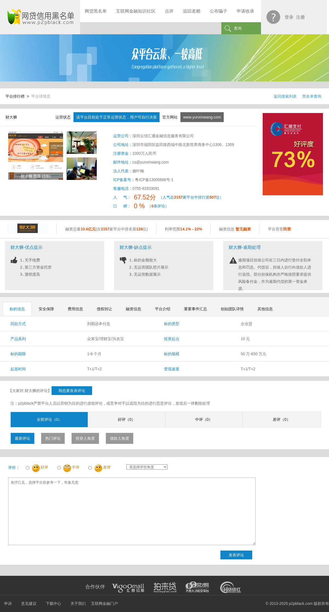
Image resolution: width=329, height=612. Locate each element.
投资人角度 (85, 438)
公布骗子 (218, 11)
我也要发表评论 (71, 390)
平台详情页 (40, 96)
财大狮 (11, 117)
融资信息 (133, 309)
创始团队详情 (232, 309)
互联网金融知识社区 (135, 11)
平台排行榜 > (18, 96)
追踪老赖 (191, 11)
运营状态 (63, 117)
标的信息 (17, 309)
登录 (289, 17)
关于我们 (78, 603)
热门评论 (53, 438)
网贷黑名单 (96, 11)
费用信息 (75, 309)
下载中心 (53, 603)
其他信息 (265, 309)
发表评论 (236, 555)
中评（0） (204, 419)
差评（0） (281, 419)
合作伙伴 (95, 587)
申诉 (8, 603)
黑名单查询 (311, 96)
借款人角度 (119, 438)
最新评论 (22, 438)
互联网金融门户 (104, 603)
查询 (238, 28)
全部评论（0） (49, 419)
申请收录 (245, 11)
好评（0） (126, 419)
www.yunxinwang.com (202, 117)
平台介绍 (162, 309)
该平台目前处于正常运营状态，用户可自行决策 (116, 117)
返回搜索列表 (285, 96)
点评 (169, 11)
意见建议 (28, 603)
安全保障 (46, 309)
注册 (300, 17)
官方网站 (170, 117)
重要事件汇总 (195, 309)
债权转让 (104, 309)
